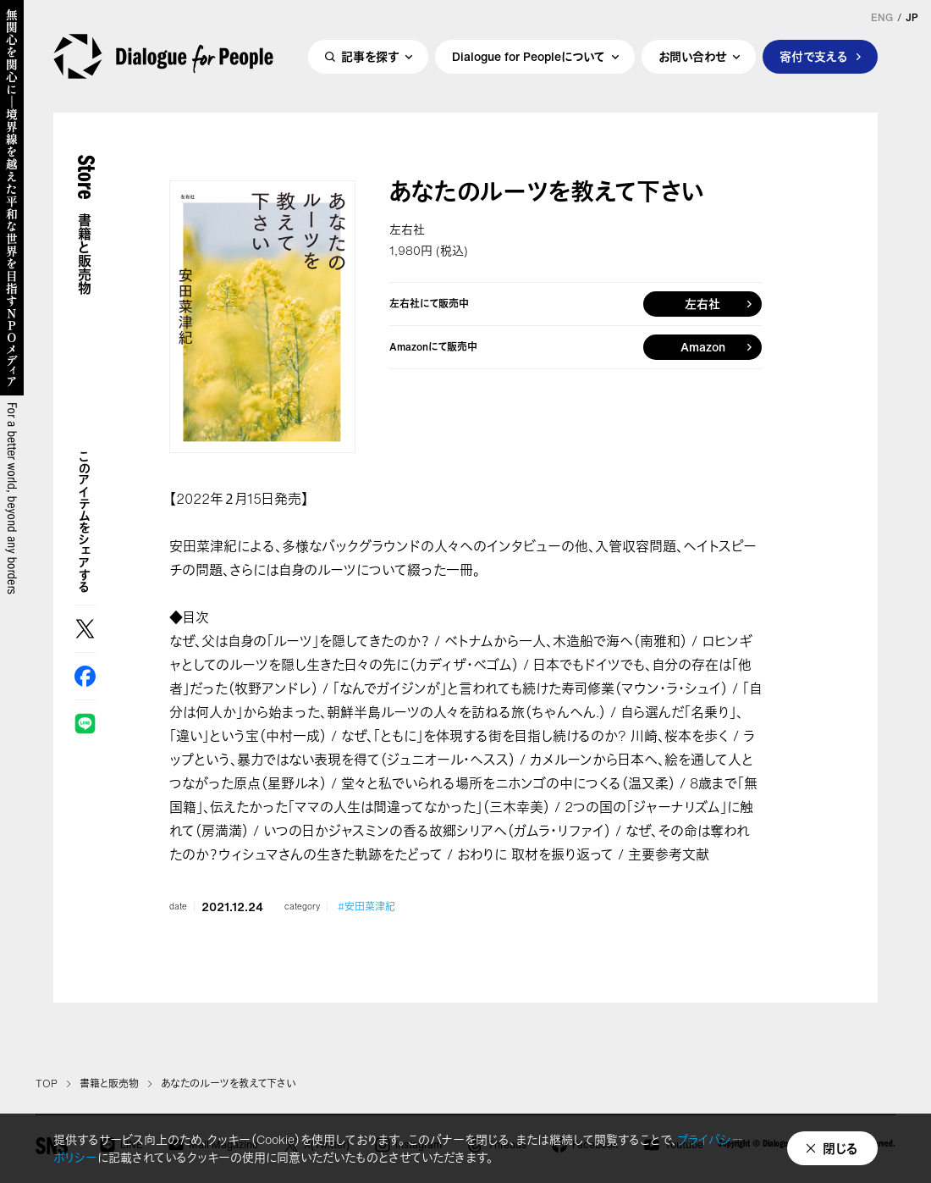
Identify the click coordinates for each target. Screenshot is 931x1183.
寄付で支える (814, 56)
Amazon (702, 347)
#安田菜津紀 (366, 907)
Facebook (85, 676)
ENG (882, 18)
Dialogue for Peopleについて (528, 56)
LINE (85, 723)
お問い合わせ (692, 56)
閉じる (840, 1148)
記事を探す (370, 56)
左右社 (702, 303)
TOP (47, 1084)
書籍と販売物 (109, 1084)
